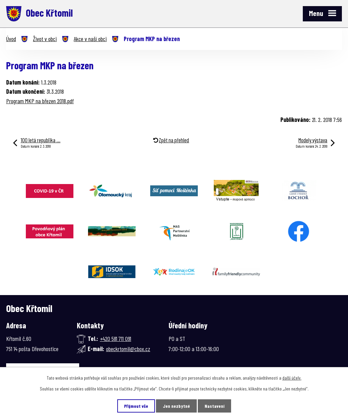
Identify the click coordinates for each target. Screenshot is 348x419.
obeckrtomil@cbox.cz (128, 348)
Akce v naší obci (90, 38)
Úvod (11, 38)
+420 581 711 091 (115, 338)
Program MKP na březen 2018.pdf (40, 101)
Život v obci (45, 38)
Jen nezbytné (176, 406)
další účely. (291, 378)
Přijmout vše (136, 406)
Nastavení (214, 406)
